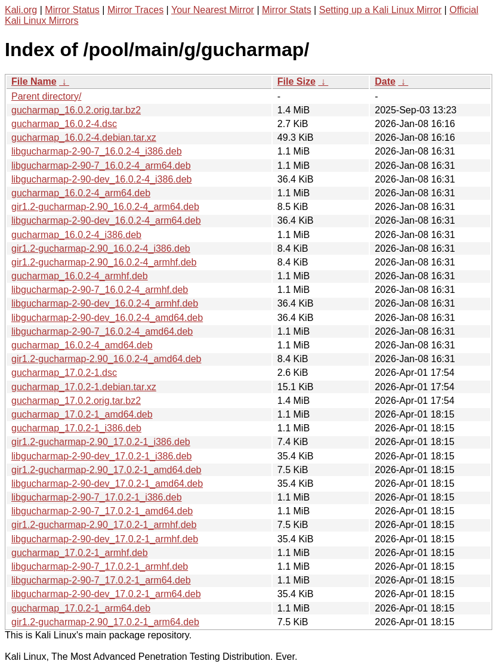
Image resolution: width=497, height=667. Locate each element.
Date (385, 81)
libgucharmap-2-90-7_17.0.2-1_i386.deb (96, 497)
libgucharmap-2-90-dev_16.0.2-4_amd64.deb (107, 318)
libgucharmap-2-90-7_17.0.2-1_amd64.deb (102, 511)
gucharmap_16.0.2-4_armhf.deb (79, 276)
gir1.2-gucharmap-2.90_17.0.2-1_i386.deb (100, 442)
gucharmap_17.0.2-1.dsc (64, 373)
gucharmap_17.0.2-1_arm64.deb (80, 608)
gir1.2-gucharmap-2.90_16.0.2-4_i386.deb (100, 248)
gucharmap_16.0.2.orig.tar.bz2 (76, 110)
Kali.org (21, 10)
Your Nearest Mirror (212, 10)
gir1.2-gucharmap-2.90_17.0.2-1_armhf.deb (103, 525)
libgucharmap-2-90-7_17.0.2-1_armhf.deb (99, 566)
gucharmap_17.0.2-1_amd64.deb (82, 414)
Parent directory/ (46, 96)
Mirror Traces (135, 10)
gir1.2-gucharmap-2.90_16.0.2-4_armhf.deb (103, 262)
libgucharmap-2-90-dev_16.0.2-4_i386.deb (101, 179)
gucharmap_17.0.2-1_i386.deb (76, 428)
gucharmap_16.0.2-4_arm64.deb (80, 193)
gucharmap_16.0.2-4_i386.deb (76, 235)
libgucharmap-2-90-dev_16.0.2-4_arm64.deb (106, 220)
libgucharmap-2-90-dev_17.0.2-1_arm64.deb (106, 594)
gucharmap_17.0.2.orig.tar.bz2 (76, 401)
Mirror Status (72, 10)
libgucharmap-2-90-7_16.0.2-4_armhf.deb (99, 290)
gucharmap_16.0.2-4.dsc (64, 124)
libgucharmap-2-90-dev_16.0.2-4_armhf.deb (104, 303)
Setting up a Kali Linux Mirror (380, 10)
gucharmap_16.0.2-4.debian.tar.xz (83, 137)
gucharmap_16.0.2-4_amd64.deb (82, 345)
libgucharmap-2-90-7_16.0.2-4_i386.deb (96, 151)
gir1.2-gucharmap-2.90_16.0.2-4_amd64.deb (106, 359)
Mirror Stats (286, 10)
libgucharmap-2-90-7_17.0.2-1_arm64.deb (101, 580)
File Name (34, 81)
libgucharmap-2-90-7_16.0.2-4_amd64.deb (102, 331)
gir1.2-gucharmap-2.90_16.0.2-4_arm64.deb (105, 207)
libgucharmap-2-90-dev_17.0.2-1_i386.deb (101, 456)
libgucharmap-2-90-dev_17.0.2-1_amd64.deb (107, 483)
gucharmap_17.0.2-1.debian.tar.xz (83, 387)
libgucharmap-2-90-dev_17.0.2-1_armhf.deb (104, 539)
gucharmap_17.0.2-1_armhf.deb (79, 553)
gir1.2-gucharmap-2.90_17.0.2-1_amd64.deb (106, 470)
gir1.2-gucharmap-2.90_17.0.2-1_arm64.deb (105, 622)
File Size (296, 81)
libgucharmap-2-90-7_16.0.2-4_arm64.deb (101, 165)
